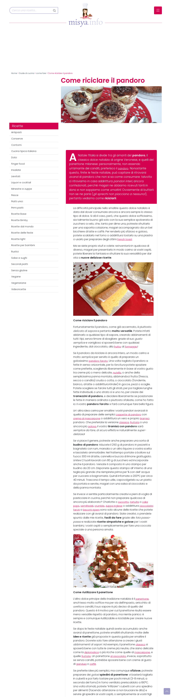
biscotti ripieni (107, 509)
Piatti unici (17, 201)
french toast (125, 239)
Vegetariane (18, 282)
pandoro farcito (99, 360)
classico (141, 644)
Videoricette (18, 289)
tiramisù (146, 418)
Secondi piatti (19, 264)
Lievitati (15, 176)
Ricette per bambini (23, 245)
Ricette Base (18, 213)
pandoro (124, 168)
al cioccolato (121, 656)
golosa (92, 426)
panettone (142, 598)
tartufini (136, 501)
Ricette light (18, 239)
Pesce (14, 195)
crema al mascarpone (87, 418)
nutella (117, 372)
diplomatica (92, 652)
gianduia (101, 664)
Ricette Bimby (19, 220)
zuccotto (124, 501)
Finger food (18, 163)
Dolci (14, 157)
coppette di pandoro (129, 414)
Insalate (16, 170)
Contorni (16, 144)
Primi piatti (17, 207)
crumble (101, 505)
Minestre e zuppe (21, 188)
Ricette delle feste (22, 232)
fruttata (136, 422)
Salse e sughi (19, 257)
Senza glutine (19, 270)
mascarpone (143, 652)
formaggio (132, 346)
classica (124, 422)
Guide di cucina (26, 73)
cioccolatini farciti (84, 509)
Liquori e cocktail (21, 182)
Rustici (15, 251)
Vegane (16, 276)
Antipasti (16, 132)
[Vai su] (167, 691)
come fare (41, 73)
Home (14, 73)
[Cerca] (30, 10)
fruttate (89, 656)
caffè (114, 664)
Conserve (17, 138)
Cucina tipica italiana (23, 151)
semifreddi (87, 505)
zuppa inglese (116, 505)
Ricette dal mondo (22, 226)
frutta (117, 346)
